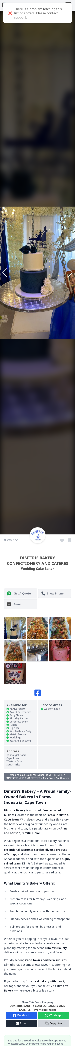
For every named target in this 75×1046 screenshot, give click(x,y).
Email (14, 604)
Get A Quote (19, 593)
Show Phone (52, 593)
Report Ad (11, 540)
